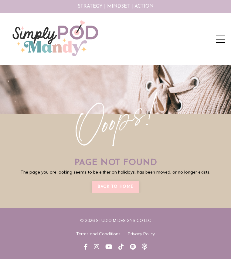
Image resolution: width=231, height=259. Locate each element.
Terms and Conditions (98, 234)
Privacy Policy (141, 234)
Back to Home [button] (115, 187)
